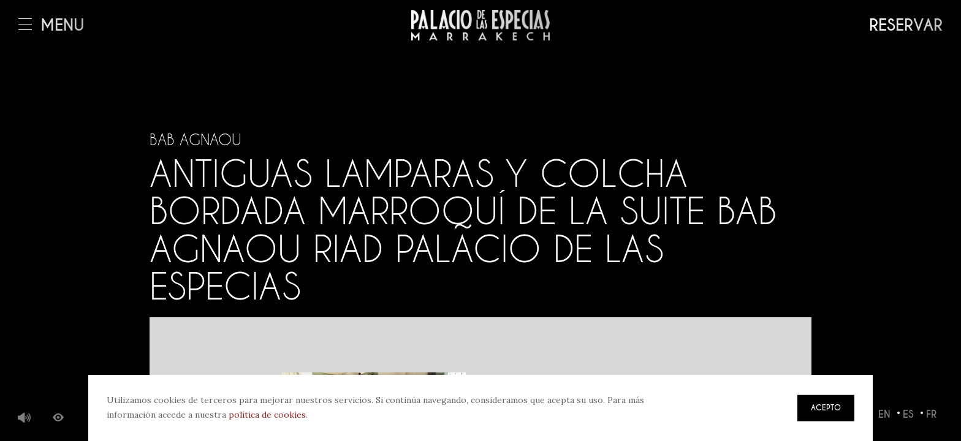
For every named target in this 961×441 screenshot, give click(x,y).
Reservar (906, 25)
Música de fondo (24, 418)
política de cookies (267, 414)
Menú (51, 25)
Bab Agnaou (195, 139)
